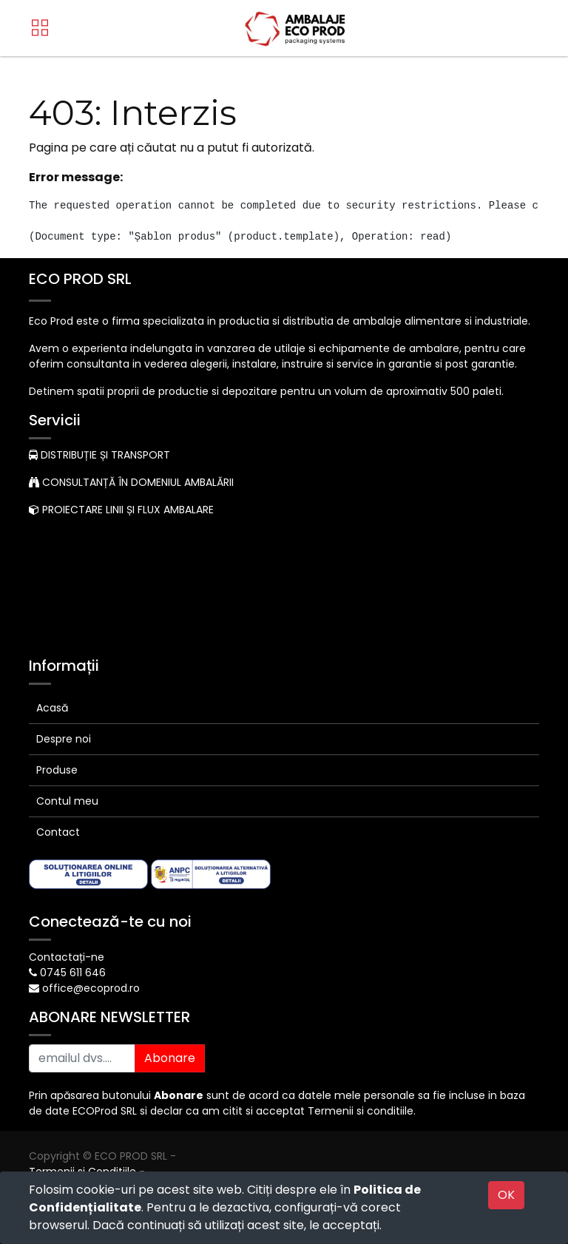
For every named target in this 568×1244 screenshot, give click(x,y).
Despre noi (63, 738)
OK (506, 1194)
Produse (57, 770)
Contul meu (67, 801)
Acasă (52, 707)
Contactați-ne (66, 957)
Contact (58, 832)
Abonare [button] (169, 1057)
